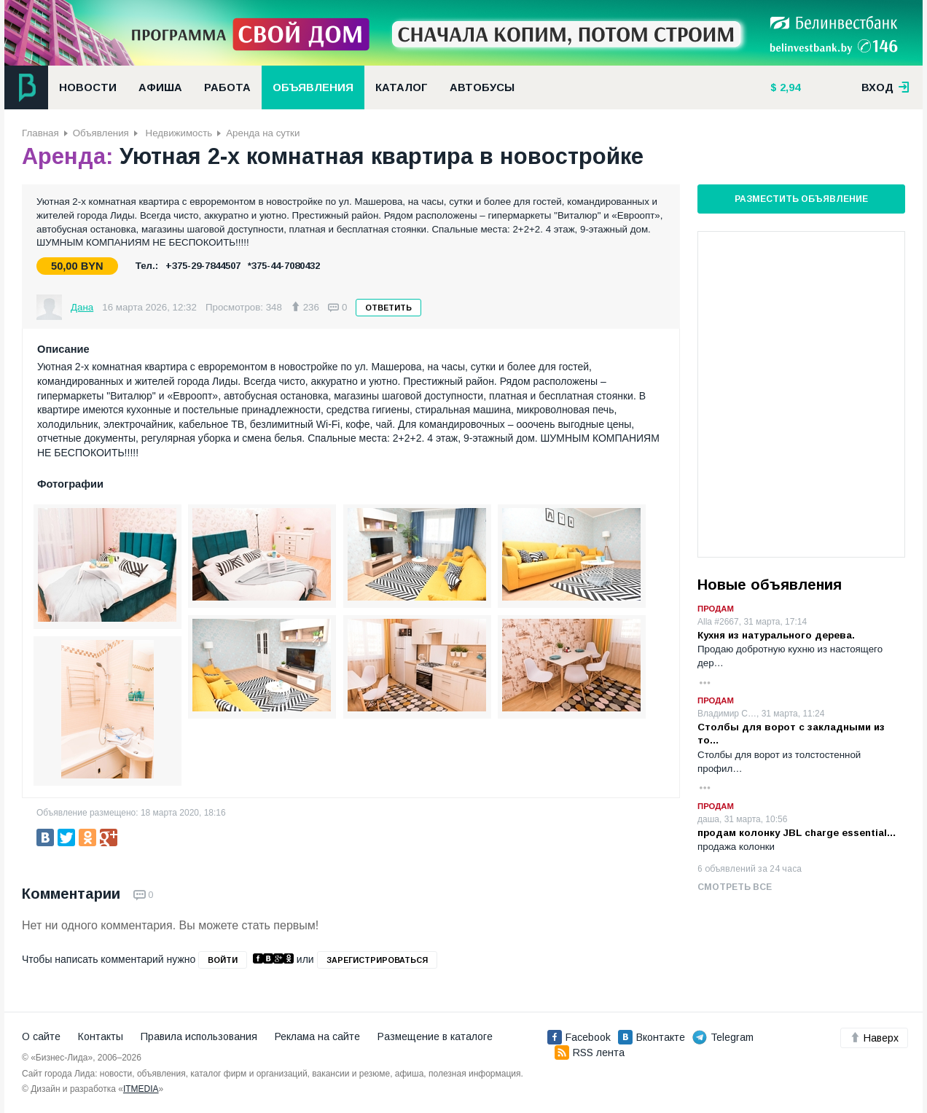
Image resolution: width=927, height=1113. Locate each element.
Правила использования (199, 1036)
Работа (227, 87)
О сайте (41, 1036)
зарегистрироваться (377, 960)
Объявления (313, 87)
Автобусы (482, 87)
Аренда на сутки (263, 133)
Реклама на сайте (317, 1036)
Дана (82, 307)
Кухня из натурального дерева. (776, 635)
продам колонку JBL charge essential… (796, 832)
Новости (88, 87)
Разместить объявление (801, 199)
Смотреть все (734, 887)
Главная (40, 133)
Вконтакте (651, 1037)
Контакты (100, 1036)
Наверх (874, 1038)
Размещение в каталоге (435, 1036)
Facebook (579, 1037)
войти (223, 960)
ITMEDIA (141, 1089)
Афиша (160, 87)
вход (885, 87)
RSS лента (590, 1052)
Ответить (388, 307)
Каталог (401, 87)
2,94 (788, 87)
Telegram (723, 1037)
